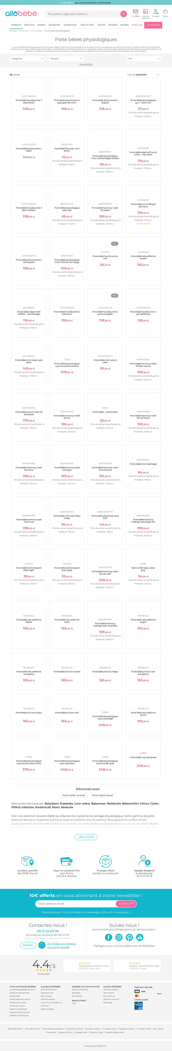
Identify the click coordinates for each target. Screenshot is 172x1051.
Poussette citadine (93, 1029)
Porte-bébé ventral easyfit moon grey (67, 569)
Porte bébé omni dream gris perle (29, 361)
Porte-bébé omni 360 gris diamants (143, 205)
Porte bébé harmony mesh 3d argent (105, 209)
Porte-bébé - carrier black (105, 412)
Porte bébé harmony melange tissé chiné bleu (105, 624)
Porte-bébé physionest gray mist (105, 517)
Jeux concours (109, 996)
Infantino (28, 807)
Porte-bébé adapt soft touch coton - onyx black (143, 153)
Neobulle (67, 807)
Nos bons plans (47, 993)
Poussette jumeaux (127, 1029)
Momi (56, 807)
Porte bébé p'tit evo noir (67, 712)
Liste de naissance (110, 990)
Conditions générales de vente (22, 990)
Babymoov (98, 803)
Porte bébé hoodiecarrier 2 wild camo (67, 313)
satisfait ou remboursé (105, 865)
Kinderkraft (43, 807)
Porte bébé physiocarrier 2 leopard (105, 101)
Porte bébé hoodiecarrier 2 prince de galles (105, 313)
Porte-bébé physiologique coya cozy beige (105, 717)
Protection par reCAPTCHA (95, 1046)
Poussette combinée (74, 1029)
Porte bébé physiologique (53, 1029)
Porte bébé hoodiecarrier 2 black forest (29, 101)
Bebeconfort (130, 803)
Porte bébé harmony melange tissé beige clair (143, 520)
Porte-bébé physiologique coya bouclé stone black (67, 364)
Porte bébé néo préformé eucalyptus (28, 672)
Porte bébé (51, 1032)
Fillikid (16, 807)
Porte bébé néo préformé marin (67, 621)
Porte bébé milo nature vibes (105, 361)
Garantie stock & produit (20, 1012)
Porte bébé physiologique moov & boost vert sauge (67, 261)
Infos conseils (108, 993)
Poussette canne (110, 1029)
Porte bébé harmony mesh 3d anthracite (105, 468)
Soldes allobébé (47, 1009)
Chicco (144, 803)
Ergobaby (66, 803)
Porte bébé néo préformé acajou (143, 621)
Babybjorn (52, 803)
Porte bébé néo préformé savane (143, 257)
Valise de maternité (111, 999)
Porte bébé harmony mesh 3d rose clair (105, 572)
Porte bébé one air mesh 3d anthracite (28, 413)
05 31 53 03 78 (144, 876)
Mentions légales (48, 999)
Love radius (82, 803)
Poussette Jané (81, 1032)
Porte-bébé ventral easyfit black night (29, 569)
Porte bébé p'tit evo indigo (105, 671)
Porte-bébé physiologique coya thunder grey (105, 762)
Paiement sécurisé (143, 987)
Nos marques (46, 996)
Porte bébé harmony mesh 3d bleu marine (143, 364)
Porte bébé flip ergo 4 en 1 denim (67, 149)
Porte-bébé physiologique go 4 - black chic (143, 101)
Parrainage (107, 1003)
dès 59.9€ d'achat (27, 866)
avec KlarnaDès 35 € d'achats (66, 866)
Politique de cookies (18, 1003)
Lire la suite (86, 837)
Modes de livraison (17, 1006)
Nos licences (77, 996)
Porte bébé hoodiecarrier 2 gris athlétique (143, 313)
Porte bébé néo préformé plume (143, 713)
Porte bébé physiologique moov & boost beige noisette (105, 157)
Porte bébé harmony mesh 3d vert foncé (143, 416)
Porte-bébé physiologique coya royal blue (67, 762)
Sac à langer (158, 1029)
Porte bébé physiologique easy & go (67, 209)
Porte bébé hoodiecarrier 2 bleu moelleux (29, 209)
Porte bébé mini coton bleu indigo (67, 517)
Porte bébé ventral (73, 795)
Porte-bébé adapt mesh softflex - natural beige (29, 313)
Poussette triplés (144, 1029)
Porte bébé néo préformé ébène (28, 621)
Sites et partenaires (80, 990)
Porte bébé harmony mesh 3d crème (29, 468)
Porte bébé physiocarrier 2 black (29, 149)
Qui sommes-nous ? (49, 990)
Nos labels (76, 993)
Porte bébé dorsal (102, 795)
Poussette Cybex (96, 1032)
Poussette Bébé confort (114, 1032)
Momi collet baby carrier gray (143, 569)
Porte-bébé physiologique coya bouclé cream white (29, 762)
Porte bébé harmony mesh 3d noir (67, 416)
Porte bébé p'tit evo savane (67, 671)
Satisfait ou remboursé (19, 1016)
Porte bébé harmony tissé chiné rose (29, 520)
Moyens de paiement (18, 1009)
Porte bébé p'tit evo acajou (29, 712)
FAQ (73, 1004)
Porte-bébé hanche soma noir (105, 257)
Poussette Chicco (65, 1032)
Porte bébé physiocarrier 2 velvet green (29, 261)
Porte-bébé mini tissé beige (143, 464)
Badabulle (114, 803)
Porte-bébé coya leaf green (143, 757)
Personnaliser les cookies (20, 999)
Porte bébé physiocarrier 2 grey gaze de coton (67, 101)
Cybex (154, 803)
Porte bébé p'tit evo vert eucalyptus (143, 672)
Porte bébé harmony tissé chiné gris (67, 468)
